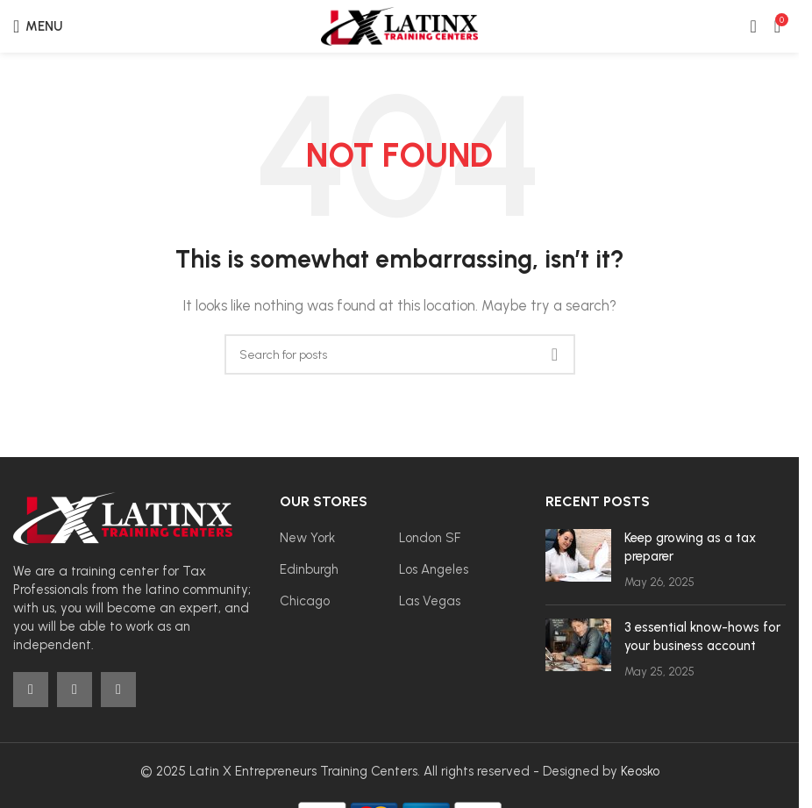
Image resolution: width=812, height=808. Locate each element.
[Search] (399, 354)
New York (307, 538)
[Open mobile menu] (37, 26)
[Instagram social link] (74, 689)
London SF (429, 538)
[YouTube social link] (118, 689)
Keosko (640, 771)
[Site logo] (399, 25)
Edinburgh (309, 569)
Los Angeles (433, 569)
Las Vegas (429, 601)
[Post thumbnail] (578, 560)
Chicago (305, 601)
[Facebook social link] (30, 689)
